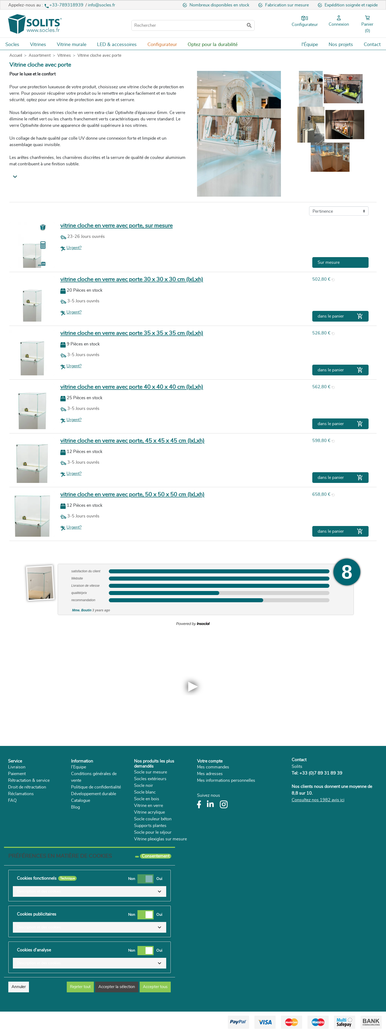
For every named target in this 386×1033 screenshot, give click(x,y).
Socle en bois (146, 799)
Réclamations (21, 794)
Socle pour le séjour (153, 832)
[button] (89, 891)
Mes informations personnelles (226, 780)
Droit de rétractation (27, 787)
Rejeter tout (80, 987)
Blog (75, 807)
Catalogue (80, 800)
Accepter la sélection (116, 987)
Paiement (17, 774)
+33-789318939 (64, 5)
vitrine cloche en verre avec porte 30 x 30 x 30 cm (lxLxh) (131, 279)
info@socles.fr (101, 5)
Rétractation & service (29, 780)
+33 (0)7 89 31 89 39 (320, 773)
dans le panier (340, 316)
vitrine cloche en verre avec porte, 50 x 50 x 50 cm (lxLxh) (132, 494)
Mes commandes (213, 767)
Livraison (16, 767)
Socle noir (143, 785)
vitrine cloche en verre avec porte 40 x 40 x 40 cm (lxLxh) (131, 387)
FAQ (12, 800)
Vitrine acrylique (149, 812)
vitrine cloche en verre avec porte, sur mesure (116, 225)
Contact (299, 760)
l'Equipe (78, 767)
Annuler (19, 987)
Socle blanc (145, 792)
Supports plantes (150, 826)
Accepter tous (155, 987)
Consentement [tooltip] (155, 856)
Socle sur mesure (150, 772)
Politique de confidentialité (96, 787)
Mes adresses (210, 774)
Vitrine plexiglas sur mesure (160, 839)
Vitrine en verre (148, 805)
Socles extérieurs (150, 779)
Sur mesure (329, 262)
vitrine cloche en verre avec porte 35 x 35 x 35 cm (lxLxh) (131, 333)
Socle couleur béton (153, 819)
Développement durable (93, 794)
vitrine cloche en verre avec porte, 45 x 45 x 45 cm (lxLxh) (132, 441)
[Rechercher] (193, 25)
